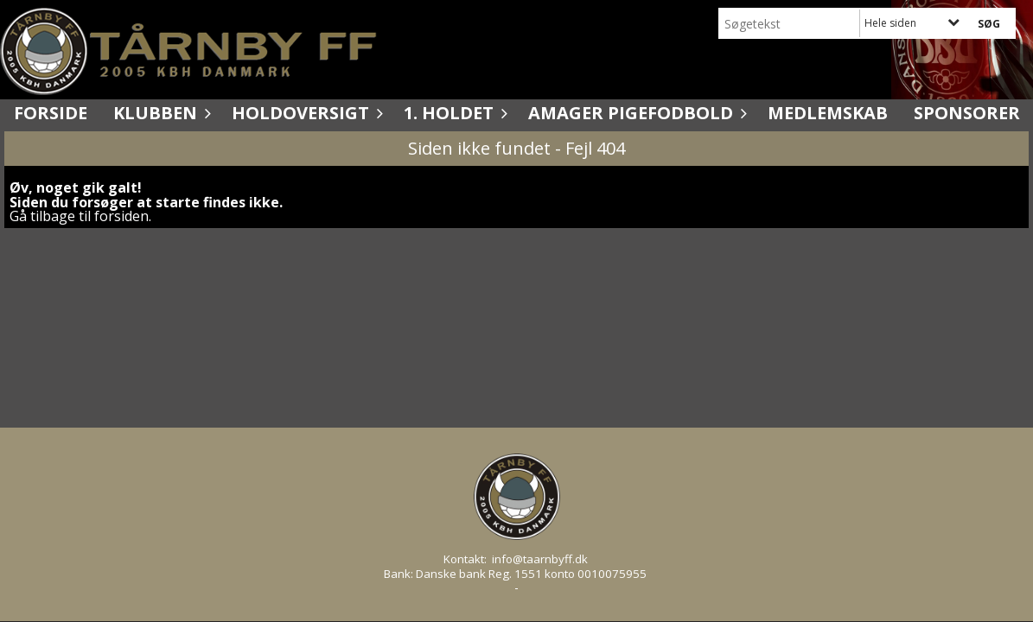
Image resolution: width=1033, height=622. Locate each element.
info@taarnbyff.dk (540, 559)
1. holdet (453, 112)
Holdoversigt (305, 112)
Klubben (159, 112)
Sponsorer (967, 112)
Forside (50, 112)
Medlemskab (828, 112)
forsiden (121, 215)
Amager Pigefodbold (635, 112)
